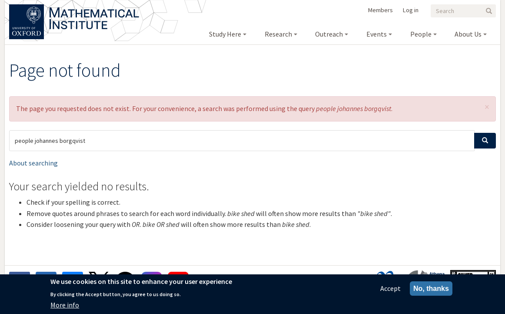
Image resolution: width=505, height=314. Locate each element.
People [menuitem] (421, 34)
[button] (487, 106)
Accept (390, 291)
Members (380, 10)
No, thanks (431, 291)
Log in (411, 10)
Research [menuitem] (278, 34)
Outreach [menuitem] (329, 34)
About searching (33, 163)
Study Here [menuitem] (225, 34)
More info (64, 308)
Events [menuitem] (376, 34)
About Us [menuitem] (468, 34)
